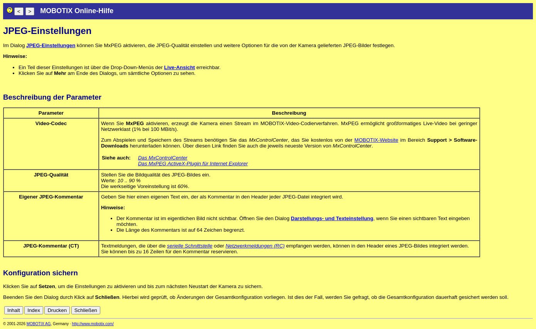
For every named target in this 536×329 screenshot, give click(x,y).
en (529, 310)
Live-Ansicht (179, 67)
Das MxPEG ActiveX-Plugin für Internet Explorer (193, 163)
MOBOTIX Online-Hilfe (76, 11)
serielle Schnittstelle (189, 246)
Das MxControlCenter (162, 158)
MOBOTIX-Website (376, 140)
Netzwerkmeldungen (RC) (255, 246)
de (520, 310)
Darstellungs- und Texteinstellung (332, 218)
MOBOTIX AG (39, 324)
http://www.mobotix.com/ (93, 324)
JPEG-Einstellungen (50, 45)
